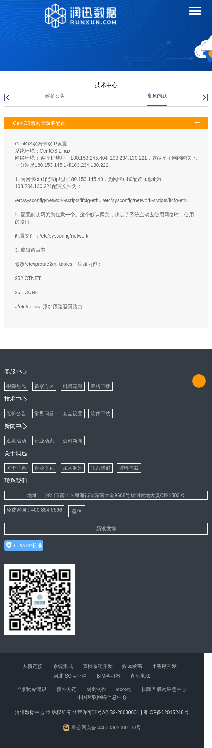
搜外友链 (66, 689)
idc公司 (124, 689)
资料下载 (129, 468)
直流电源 (140, 675)
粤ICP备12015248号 (166, 712)
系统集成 (63, 666)
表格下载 (100, 386)
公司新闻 (72, 441)
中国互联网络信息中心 (102, 697)
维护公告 (55, 96)
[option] (55, 99)
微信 (77, 511)
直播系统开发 (98, 666)
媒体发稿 (132, 666)
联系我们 (100, 468)
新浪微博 (106, 528)
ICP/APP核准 (27, 545)
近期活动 (16, 441)
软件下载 (100, 413)
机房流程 (72, 386)
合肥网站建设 (32, 689)
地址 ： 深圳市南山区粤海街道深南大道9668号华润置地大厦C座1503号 (105, 495)
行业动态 (44, 441)
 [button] (204, 98)
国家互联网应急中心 (164, 689)
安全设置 (72, 413)
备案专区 (44, 386)
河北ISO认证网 (70, 675)
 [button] (8, 98)
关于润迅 (16, 468)
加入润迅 (72, 468)
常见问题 (157, 96)
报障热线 (16, 386)
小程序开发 (164, 666)
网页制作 (96, 689)
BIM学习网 (108, 675)
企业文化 (44, 468)
